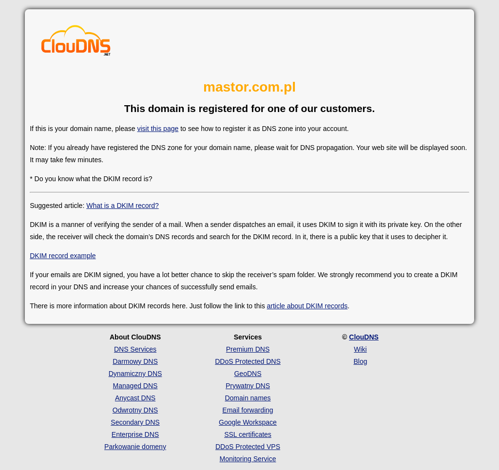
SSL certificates (247, 434)
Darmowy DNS (135, 361)
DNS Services (135, 349)
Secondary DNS (135, 422)
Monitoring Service (248, 459)
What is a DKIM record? (122, 205)
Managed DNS (135, 386)
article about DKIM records (307, 306)
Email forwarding (247, 410)
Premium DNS (247, 349)
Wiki (360, 349)
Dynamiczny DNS (135, 373)
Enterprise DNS (135, 434)
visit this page (157, 128)
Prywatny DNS (248, 386)
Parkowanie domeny (135, 447)
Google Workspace (248, 422)
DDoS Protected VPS (247, 447)
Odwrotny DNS (135, 410)
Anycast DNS (135, 398)
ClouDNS (364, 337)
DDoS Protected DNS (248, 361)
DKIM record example (63, 256)
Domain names (247, 398)
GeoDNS (247, 373)
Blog (360, 361)
